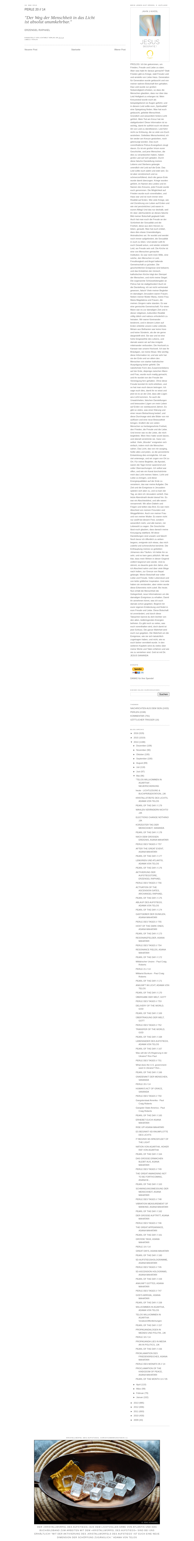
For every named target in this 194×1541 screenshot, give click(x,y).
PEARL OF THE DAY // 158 (149, 1302)
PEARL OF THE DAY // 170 (149, 993)
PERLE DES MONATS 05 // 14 (150, 1364)
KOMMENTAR (137, 716)
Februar (140, 1393)
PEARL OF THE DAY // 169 (149, 1013)
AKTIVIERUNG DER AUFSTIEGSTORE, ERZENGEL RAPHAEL (148, 875)
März (139, 1389)
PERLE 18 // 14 (143, 1337)
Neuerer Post (31, 49)
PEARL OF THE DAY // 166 (149, 1072)
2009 (136, 1420)
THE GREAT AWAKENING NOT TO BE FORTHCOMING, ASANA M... (151, 1176)
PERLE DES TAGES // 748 (148, 1199)
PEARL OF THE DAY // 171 (149, 981)
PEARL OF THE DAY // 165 (149, 1115)
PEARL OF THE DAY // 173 (149, 933)
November (141, 750)
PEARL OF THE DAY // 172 (149, 957)
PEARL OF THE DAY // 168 (149, 1037)
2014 (136, 742)
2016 (136, 733)
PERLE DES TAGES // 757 (148, 844)
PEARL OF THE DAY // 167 (149, 1049)
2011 (136, 1411)
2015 (136, 737)
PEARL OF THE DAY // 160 (149, 1255)
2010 (136, 1415)
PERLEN (35, 39)
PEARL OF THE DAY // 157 (149, 1325)
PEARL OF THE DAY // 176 (149, 868)
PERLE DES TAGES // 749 (148, 1169)
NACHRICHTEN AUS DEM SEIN (146, 708)
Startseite (75, 49)
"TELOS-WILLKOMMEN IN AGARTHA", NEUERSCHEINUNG (149, 782)
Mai (138, 776)
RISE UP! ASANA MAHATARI (150, 1127)
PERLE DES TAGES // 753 (148, 1001)
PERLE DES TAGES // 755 (148, 922)
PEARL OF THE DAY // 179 (149, 805)
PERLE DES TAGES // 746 (148, 1223)
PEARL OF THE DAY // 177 (149, 856)
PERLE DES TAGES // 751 (148, 1060)
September (141, 758)
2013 (136, 1403)
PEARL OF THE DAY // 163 (149, 1184)
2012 (136, 1407)
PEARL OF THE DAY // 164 (149, 1154)
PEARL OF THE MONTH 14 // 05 (151, 1379)
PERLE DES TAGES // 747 (148, 1291)
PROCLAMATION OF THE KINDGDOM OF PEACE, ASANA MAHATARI (149, 1371)
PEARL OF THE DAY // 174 (149, 910)
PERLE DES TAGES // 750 (148, 1096)
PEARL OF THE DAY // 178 (149, 832)
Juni (138, 771)
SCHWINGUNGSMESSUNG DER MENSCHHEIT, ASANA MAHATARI (152, 1191)
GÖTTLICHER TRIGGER (142, 720)
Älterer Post (120, 49)
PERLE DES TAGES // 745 (148, 1267)
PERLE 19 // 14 (143, 1247)
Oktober (140, 754)
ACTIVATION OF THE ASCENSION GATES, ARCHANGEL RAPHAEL (149, 890)
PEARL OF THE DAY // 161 (149, 1235)
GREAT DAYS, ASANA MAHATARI (152, 1251)
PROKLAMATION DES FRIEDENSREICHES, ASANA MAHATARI (151, 1356)
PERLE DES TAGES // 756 (148, 883)
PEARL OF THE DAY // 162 (149, 1211)
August (139, 763)
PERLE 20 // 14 (35, 9)
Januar (139, 1397)
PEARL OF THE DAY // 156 (149, 1349)
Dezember (141, 745)
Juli (138, 767)
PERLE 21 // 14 (143, 969)
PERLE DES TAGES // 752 (148, 1025)
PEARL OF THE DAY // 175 (149, 898)
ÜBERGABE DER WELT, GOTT (151, 997)
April (138, 1384)
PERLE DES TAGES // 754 (148, 945)
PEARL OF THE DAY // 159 (149, 1279)
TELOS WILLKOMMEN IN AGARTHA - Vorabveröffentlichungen (149, 1317)
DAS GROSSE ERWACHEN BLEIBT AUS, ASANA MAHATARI (149, 1161)
